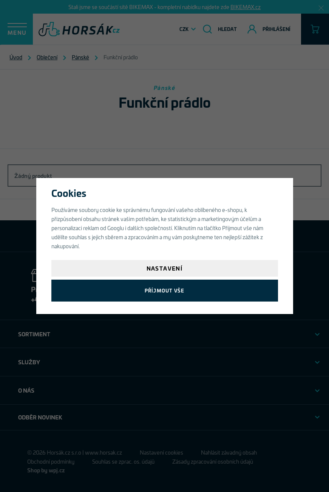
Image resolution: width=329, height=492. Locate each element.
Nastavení (165, 268)
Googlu (115, 228)
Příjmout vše (164, 290)
